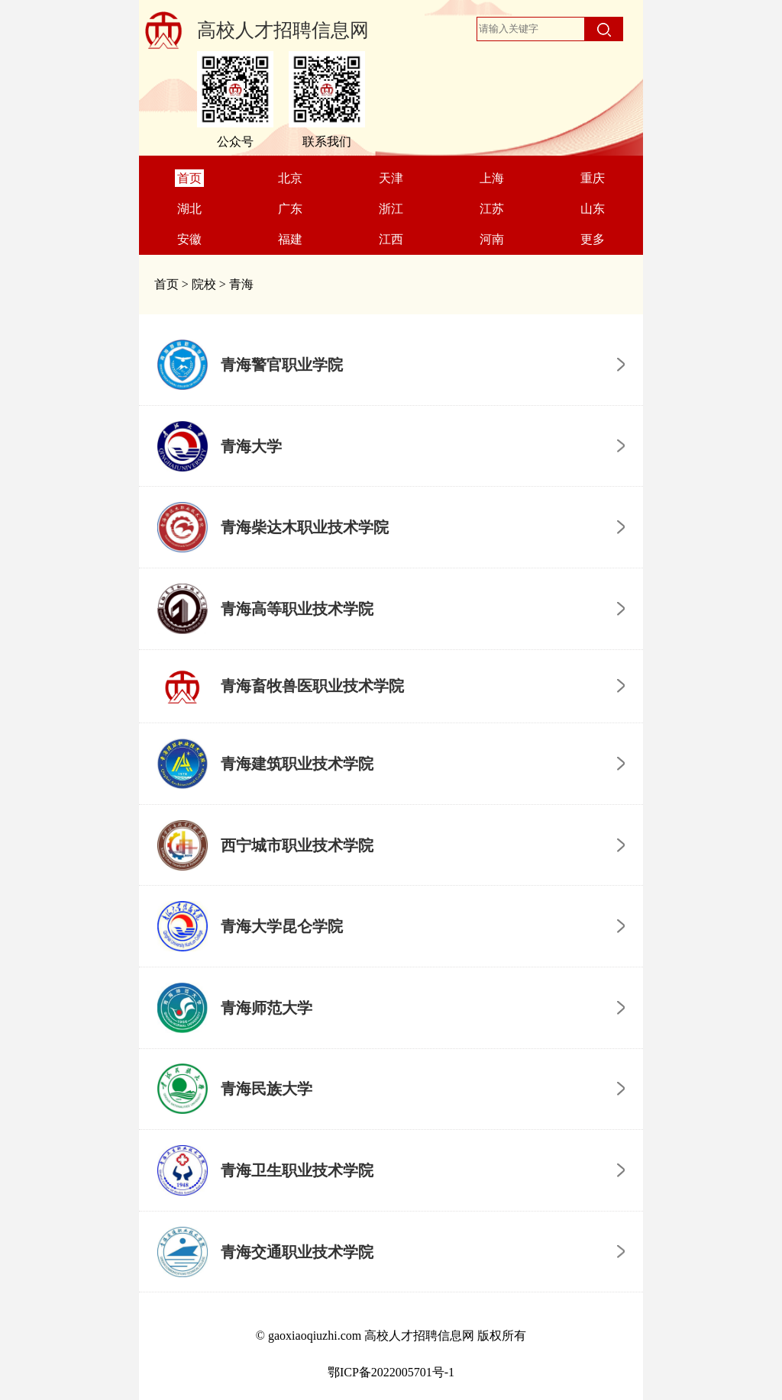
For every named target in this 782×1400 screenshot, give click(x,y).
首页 (166, 284)
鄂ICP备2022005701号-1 (391, 1372)
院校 (204, 284)
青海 (241, 284)
